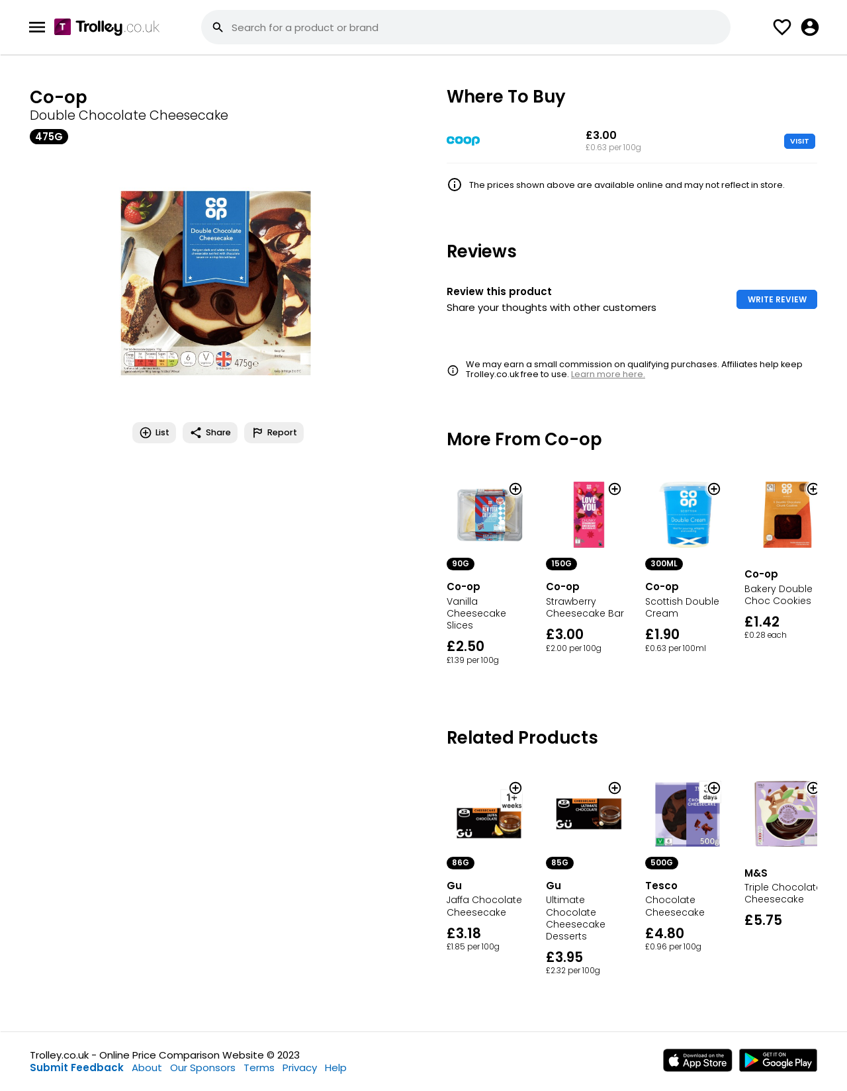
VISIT (799, 141)
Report (274, 432)
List (154, 432)
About (147, 1067)
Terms (259, 1067)
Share (210, 432)
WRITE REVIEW (777, 299)
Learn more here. (608, 374)
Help (336, 1067)
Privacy (300, 1067)
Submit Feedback (77, 1067)
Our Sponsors (203, 1067)
